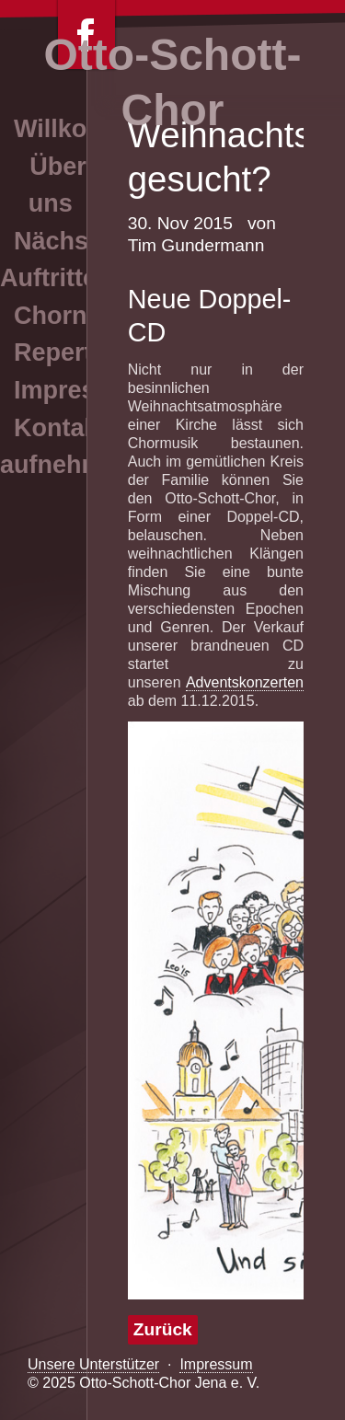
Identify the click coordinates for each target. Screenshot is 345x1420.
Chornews (74, 315)
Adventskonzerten (245, 682)
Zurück (162, 1329)
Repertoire (76, 352)
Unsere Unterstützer (93, 1364)
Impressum (215, 1364)
